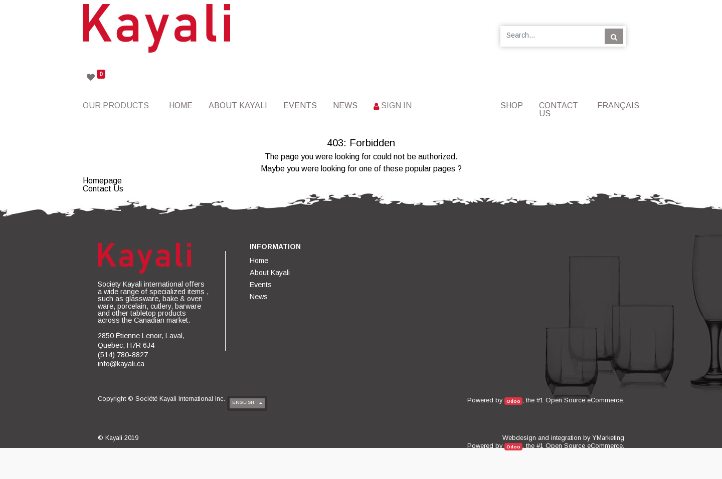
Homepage (102, 180)
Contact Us (103, 188)
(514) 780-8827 (123, 355)
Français (618, 105)
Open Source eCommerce (584, 400)
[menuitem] (181, 105)
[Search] (614, 36)
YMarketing (608, 437)
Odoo (513, 401)
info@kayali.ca (121, 364)
